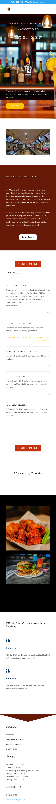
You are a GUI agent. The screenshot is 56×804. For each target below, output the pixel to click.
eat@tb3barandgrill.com (15, 800)
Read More (28, 237)
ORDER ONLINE (15, 106)
